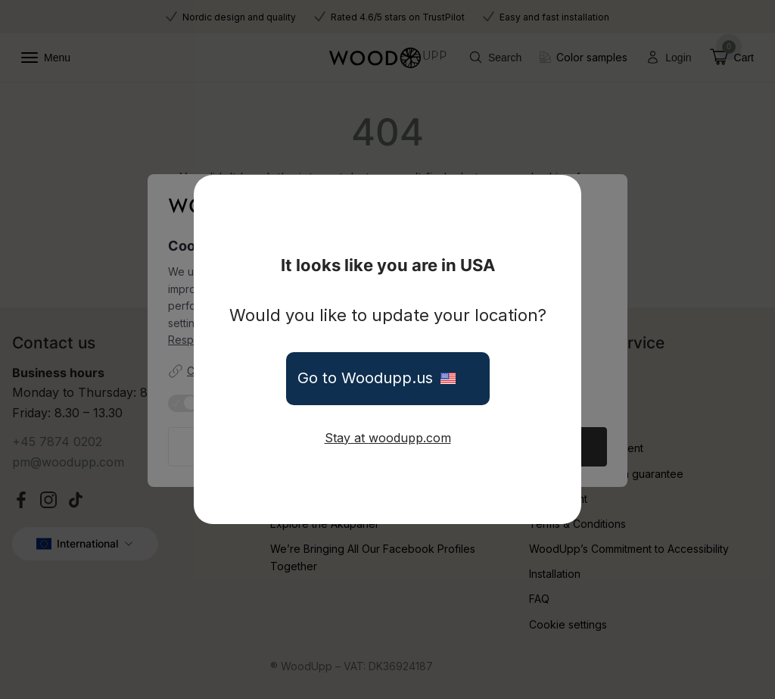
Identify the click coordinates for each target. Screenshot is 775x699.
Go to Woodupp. (387, 379)
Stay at (388, 437)
